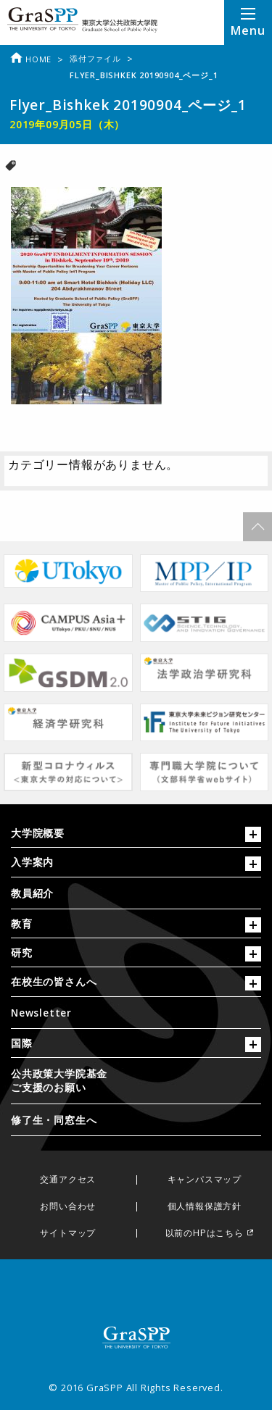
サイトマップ (68, 1233)
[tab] (136, 837)
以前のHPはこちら (204, 1233)
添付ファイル (95, 58)
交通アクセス (68, 1180)
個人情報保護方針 (205, 1206)
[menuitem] (136, 893)
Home (30, 59)
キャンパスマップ (205, 1180)
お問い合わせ (68, 1206)
